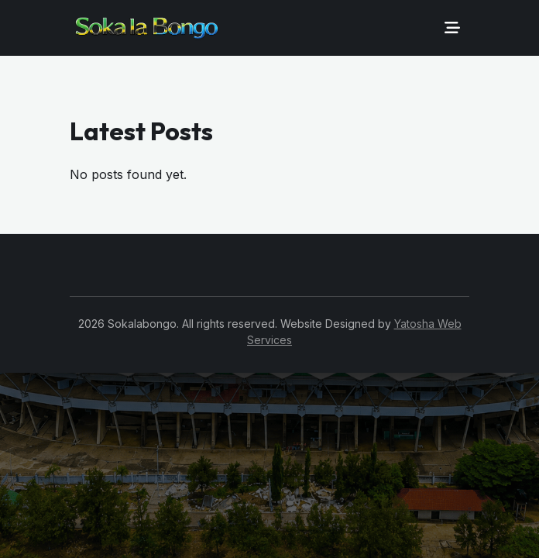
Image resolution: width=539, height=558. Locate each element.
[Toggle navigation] (452, 28)
